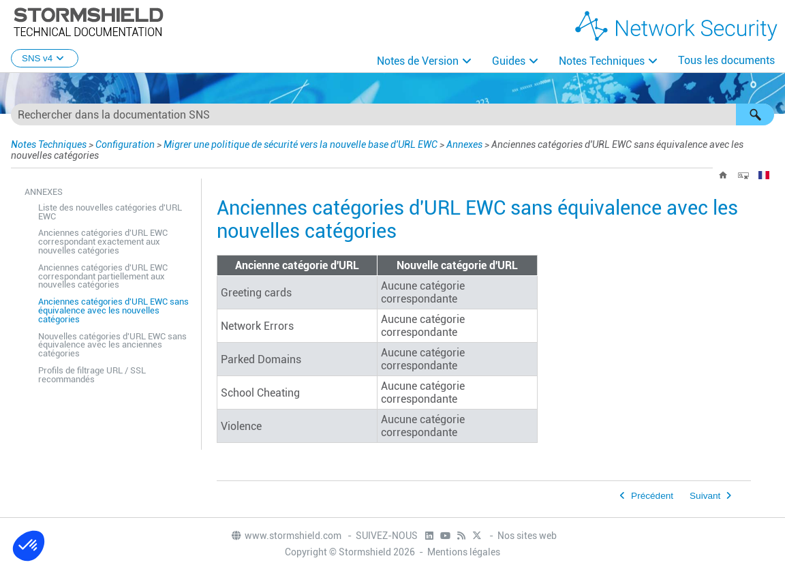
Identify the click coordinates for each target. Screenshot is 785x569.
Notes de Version (418, 61)
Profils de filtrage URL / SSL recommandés (92, 374)
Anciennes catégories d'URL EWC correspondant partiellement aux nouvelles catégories (103, 276)
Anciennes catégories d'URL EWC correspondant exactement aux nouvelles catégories (103, 242)
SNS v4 (44, 58)
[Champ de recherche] (392, 114)
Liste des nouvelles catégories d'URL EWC (110, 211)
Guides (508, 61)
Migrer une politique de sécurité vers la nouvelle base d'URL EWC (300, 144)
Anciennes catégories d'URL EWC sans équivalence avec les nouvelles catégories (113, 310)
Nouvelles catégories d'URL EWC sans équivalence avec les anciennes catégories (112, 345)
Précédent (652, 496)
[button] (755, 114)
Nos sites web (527, 535)
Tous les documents (726, 60)
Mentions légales (463, 552)
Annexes (464, 144)
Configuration (125, 144)
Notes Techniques (602, 61)
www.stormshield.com (285, 535)
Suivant (705, 496)
